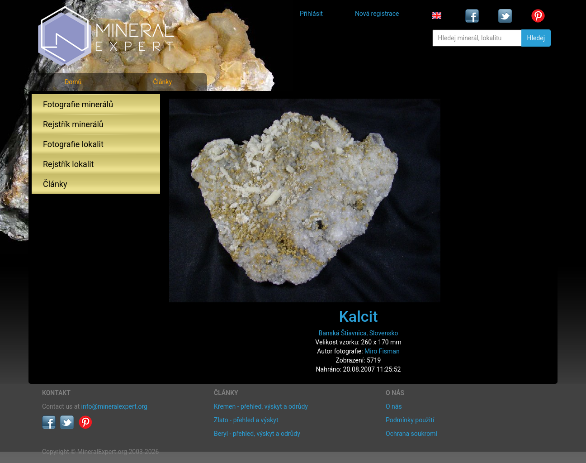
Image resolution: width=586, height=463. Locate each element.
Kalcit (358, 316)
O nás (394, 406)
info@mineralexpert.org (114, 406)
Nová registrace (377, 13)
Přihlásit (311, 13)
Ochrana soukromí (411, 433)
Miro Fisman (382, 351)
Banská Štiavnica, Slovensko (358, 333)
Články (162, 82)
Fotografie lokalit (73, 144)
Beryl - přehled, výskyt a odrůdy (257, 433)
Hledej (536, 38)
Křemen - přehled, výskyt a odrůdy (261, 406)
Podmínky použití (410, 420)
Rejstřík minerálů (73, 124)
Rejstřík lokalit (68, 164)
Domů (73, 82)
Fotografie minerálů (78, 104)
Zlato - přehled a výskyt (246, 420)
